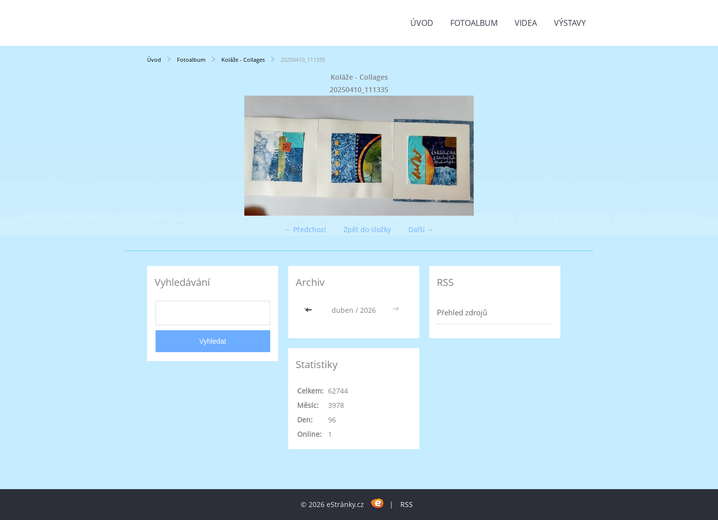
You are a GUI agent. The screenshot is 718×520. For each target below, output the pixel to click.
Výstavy (570, 22)
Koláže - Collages (243, 59)
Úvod (421, 22)
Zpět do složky (367, 229)
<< (310, 310)
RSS (406, 504)
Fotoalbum (474, 22)
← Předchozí (305, 229)
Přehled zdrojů (462, 312)
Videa (526, 22)
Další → (421, 229)
